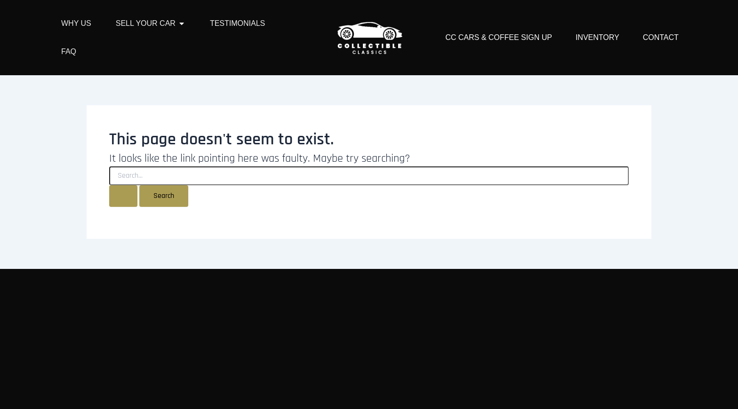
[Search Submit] (123, 196)
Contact (661, 37)
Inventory (597, 37)
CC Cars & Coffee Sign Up (498, 37)
